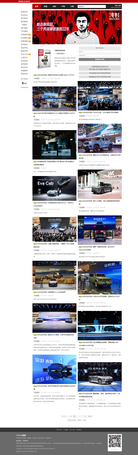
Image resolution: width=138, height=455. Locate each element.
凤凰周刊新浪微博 (21, 438)
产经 (63, 6)
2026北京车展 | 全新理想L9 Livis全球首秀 (51, 292)
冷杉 (54, 6)
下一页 (84, 416)
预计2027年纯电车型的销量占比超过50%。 (46, 82)
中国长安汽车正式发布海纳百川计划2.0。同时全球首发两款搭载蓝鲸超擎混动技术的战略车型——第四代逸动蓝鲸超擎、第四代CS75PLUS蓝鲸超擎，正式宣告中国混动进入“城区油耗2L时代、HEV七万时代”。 (54, 347)
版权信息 (18, 441)
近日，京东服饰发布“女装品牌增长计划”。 (46, 171)
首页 (36, 6)
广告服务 (65, 430)
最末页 (90, 416)
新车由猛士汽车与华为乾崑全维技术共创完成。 (92, 257)
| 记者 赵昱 (50, 78)
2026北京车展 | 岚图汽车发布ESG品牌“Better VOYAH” (55, 75)
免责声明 (25, 441)
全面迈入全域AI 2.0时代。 (41, 213)
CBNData (48, 438)
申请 (23, 435)
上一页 (70, 416)
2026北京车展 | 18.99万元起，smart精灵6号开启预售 (100, 112)
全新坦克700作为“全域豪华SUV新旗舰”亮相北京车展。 (94, 165)
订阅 (72, 6)
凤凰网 (29, 438)
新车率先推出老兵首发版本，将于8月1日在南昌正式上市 (95, 306)
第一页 (64, 416)
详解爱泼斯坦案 (59, 50)
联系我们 (79, 430)
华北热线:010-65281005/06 (99, 73)
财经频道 (36, 168)
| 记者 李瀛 (50, 119)
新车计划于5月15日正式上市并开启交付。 (46, 299)
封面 (45, 6)
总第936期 (60, 53)
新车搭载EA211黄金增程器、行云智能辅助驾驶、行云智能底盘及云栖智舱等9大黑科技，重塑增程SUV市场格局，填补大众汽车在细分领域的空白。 (100, 406)
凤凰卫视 (34, 438)
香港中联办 (41, 438)
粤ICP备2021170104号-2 (48, 448)
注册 (119, 5)
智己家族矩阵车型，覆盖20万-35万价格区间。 (92, 211)
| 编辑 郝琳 (57, 78)
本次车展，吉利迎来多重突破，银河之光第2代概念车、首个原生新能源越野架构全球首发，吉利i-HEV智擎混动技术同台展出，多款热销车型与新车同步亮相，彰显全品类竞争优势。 (54, 398)
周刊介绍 (59, 430)
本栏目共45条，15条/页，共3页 (77, 420)
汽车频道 (36, 78)
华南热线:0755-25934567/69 (100, 77)
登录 (116, 5)
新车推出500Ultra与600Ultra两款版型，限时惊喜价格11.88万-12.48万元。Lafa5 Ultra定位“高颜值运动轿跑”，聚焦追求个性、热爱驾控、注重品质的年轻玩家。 (100, 355)
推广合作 (72, 430)
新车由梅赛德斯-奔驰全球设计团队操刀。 (91, 119)
